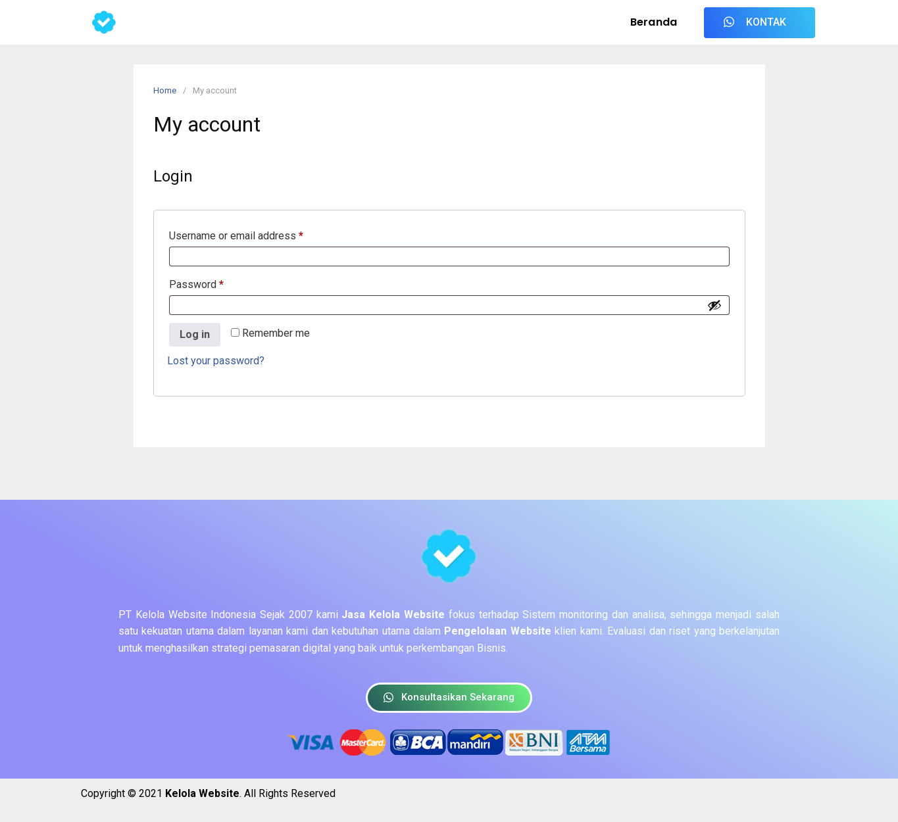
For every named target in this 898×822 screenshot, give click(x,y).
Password (216, 282)
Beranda (654, 22)
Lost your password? (215, 360)
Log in (195, 334)
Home (164, 90)
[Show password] (714, 305)
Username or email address (256, 234)
